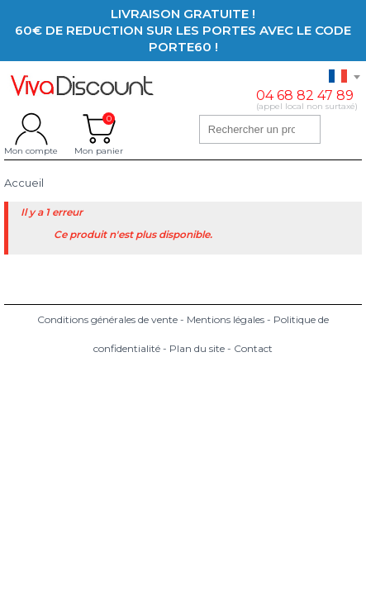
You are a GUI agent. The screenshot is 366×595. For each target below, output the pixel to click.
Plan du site (197, 348)
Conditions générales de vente (107, 319)
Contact (253, 348)
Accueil (24, 183)
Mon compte (31, 128)
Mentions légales (225, 319)
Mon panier (98, 128)
